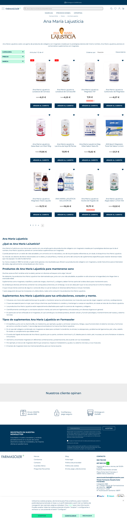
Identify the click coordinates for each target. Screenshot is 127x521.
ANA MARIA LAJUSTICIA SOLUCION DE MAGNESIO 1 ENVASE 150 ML (65, 202)
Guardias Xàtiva (39, 466)
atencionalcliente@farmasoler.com (110, 477)
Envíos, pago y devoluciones (75, 469)
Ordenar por (90, 52)
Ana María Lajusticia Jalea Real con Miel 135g (41, 145)
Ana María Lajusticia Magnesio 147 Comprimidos (89, 92)
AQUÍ (71, 505)
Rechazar (87, 516)
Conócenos (38, 459)
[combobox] (63, 8)
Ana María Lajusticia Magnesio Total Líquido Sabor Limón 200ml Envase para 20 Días (41, 202)
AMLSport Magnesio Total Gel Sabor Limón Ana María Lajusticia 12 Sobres (114, 147)
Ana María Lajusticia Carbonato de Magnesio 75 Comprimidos (114, 92)
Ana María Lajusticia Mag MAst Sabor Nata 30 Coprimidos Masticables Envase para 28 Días (89, 147)
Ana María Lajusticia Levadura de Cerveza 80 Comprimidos (65, 92)
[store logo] (13, 9)
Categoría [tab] (7, 52)
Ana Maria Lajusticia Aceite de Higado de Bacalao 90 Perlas (90, 201)
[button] (50, 60)
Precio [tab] (5, 57)
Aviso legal (69, 459)
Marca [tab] (5, 61)
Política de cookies (72, 466)
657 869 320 (103, 463)
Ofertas (78, 13)
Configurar (70, 516)
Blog (67, 456)
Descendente (121, 52)
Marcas (49, 13)
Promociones (63, 13)
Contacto (37, 463)
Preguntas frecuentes (42, 469)
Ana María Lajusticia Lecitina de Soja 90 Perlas (65, 145)
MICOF (109, 487)
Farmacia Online (53, 16)
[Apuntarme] (109, 428)
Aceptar (42, 516)
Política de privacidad (77, 437)
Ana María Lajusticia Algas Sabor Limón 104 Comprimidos (114, 201)
